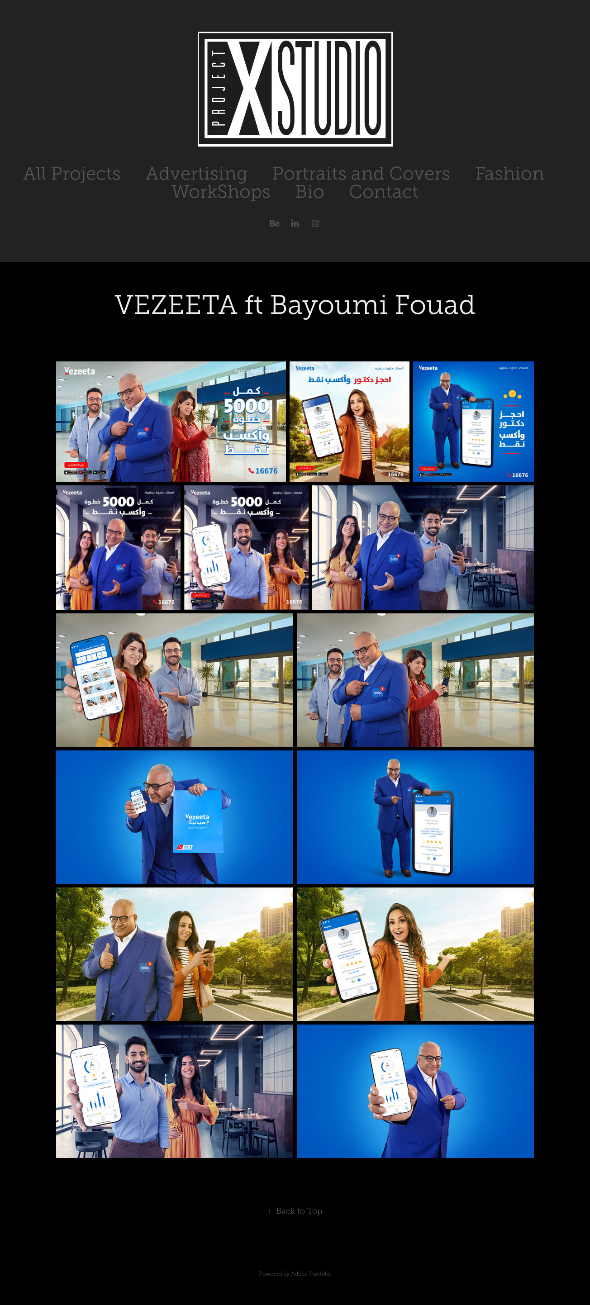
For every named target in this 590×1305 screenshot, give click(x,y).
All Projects (72, 173)
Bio (309, 191)
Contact (384, 191)
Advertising (196, 173)
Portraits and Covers (361, 173)
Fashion (509, 173)
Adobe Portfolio (311, 1274)
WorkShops (221, 191)
